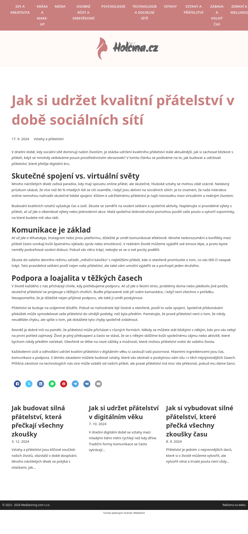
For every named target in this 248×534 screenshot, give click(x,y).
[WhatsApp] (52, 383)
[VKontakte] (86, 383)
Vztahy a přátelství (193, 9)
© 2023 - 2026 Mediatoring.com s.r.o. (26, 505)
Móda (60, 6)
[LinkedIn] (40, 383)
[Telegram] (75, 383)
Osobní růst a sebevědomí (83, 12)
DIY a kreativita (20, 9)
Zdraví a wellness (239, 9)
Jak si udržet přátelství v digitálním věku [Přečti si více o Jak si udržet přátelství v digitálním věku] (124, 412)
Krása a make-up (42, 15)
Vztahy (170, 6)
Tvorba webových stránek (117, 513)
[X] (28, 383)
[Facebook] (17, 383)
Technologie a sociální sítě (144, 12)
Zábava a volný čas (216, 15)
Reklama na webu (234, 505)
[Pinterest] (63, 383)
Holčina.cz (135, 48)
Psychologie (113, 6)
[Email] (98, 383)
